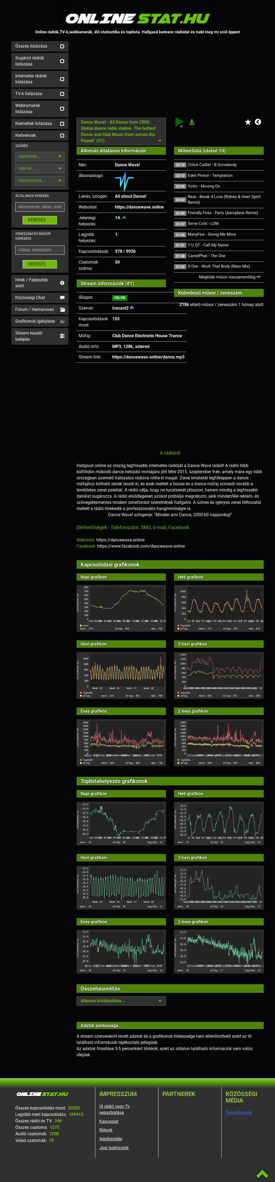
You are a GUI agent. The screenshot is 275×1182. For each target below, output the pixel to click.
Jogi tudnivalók (114, 1147)
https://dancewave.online (139, 207)
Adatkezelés (110, 1138)
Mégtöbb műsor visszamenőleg (229, 277)
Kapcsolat (108, 1121)
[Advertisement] (170, 78)
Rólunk (106, 1130)
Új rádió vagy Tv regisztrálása (114, 1109)
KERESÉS (40, 219)
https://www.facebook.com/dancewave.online (141, 546)
